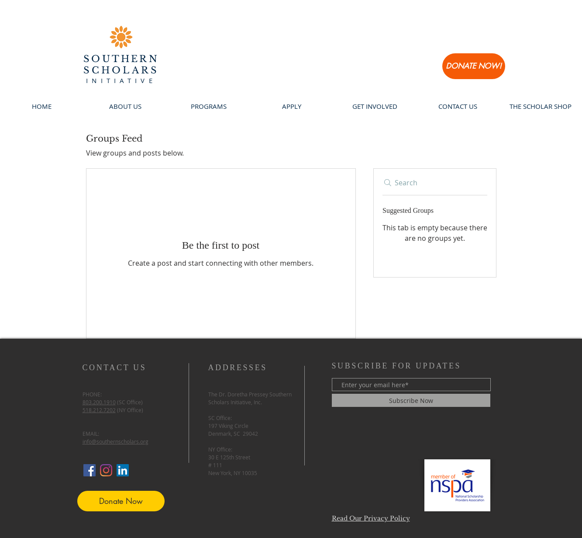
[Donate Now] (121, 501)
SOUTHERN (121, 59)
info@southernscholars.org (115, 441)
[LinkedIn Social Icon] (123, 470)
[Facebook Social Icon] (89, 470)
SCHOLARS (120, 70)
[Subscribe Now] (411, 400)
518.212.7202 (99, 409)
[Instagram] (106, 470)
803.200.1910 (99, 402)
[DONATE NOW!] (473, 66)
